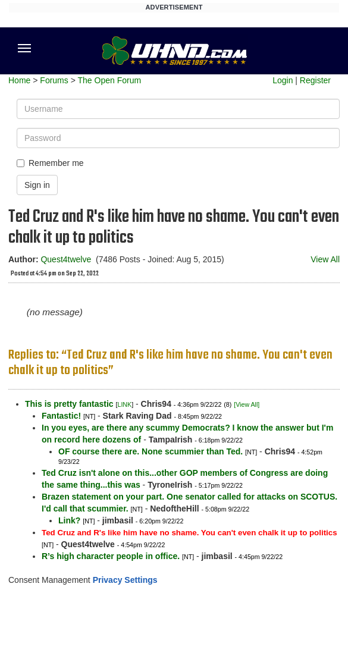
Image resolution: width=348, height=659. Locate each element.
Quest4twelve (65, 259)
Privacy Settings (125, 580)
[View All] (246, 404)
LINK (124, 404)
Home (19, 80)
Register (315, 80)
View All (325, 259)
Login (282, 80)
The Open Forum (109, 80)
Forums (54, 80)
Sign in (37, 185)
